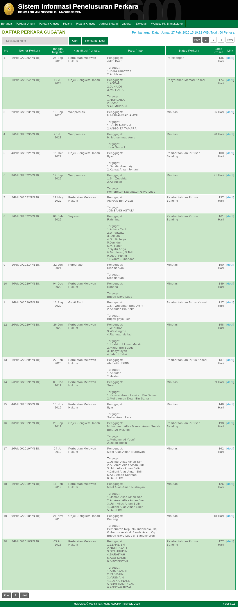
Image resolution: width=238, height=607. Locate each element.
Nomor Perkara (29, 50)
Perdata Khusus (49, 23)
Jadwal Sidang (108, 23)
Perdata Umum (25, 23)
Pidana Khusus (85, 23)
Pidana (67, 23)
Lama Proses (218, 50)
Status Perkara (188, 50)
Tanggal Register (58, 50)
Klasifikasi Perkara (86, 50)
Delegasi (141, 23)
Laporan (127, 23)
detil (230, 57)
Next (230, 39)
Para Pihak (135, 50)
